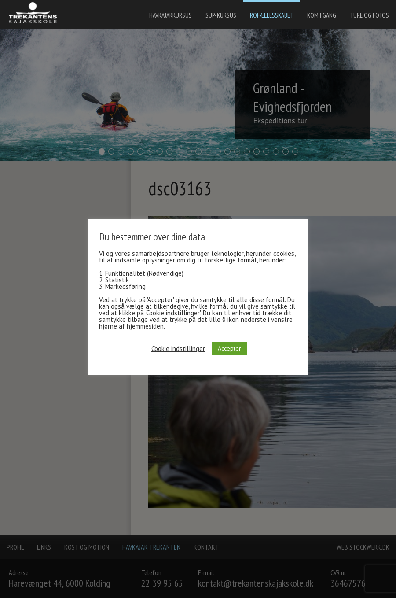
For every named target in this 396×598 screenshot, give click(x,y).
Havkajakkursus (170, 15)
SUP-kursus (220, 15)
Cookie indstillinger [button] (178, 348)
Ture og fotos (369, 15)
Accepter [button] (229, 348)
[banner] (35, 14)
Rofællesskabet (271, 15)
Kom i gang (321, 15)
